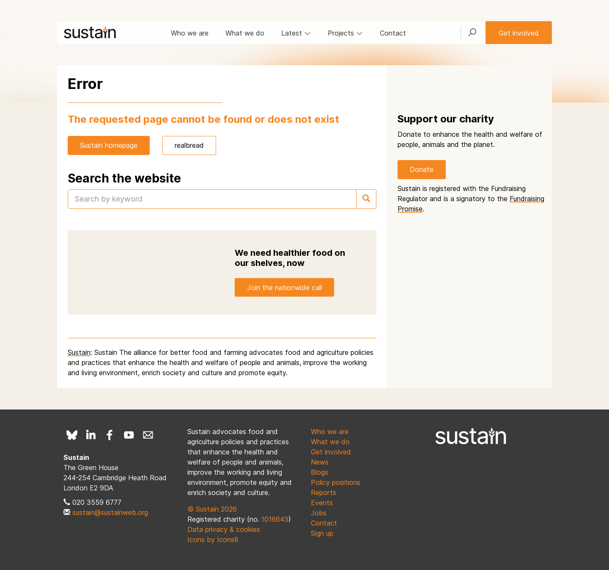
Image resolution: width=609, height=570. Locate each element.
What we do (244, 33)
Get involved (519, 33)
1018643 (274, 519)
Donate (421, 169)
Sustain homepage (108, 145)
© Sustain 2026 (212, 509)
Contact (393, 33)
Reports (323, 492)
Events (322, 502)
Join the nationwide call (284, 287)
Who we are (189, 33)
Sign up (322, 533)
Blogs (319, 472)
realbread (189, 145)
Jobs (318, 513)
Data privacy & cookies (223, 529)
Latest (296, 33)
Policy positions (335, 482)
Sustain (79, 352)
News (320, 462)
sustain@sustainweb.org (110, 512)
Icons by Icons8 (213, 539)
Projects (345, 33)
